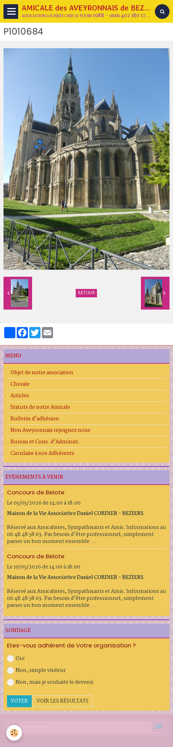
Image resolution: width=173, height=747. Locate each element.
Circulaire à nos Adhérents (42, 453)
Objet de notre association (41, 373)
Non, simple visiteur (36, 670)
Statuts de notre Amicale (40, 407)
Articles (19, 396)
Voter (19, 701)
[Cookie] (14, 733)
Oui (15, 658)
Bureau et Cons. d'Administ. (45, 442)
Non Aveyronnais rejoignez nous (50, 430)
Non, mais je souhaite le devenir (50, 682)
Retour (86, 293)
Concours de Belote (36, 492)
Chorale (20, 384)
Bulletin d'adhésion (34, 419)
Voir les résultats (63, 701)
